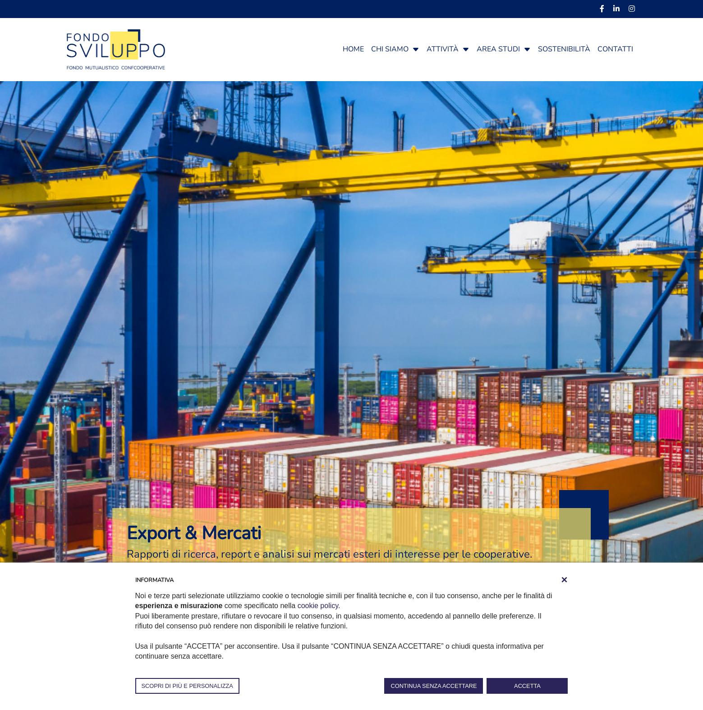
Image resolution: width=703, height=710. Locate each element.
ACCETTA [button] (527, 686)
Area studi (498, 49)
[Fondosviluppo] (116, 49)
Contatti (615, 49)
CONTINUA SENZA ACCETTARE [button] (434, 686)
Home (353, 49)
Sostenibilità (564, 49)
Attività (443, 49)
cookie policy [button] (318, 605)
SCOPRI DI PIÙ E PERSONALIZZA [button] (187, 686)
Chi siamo (390, 49)
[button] (415, 49)
